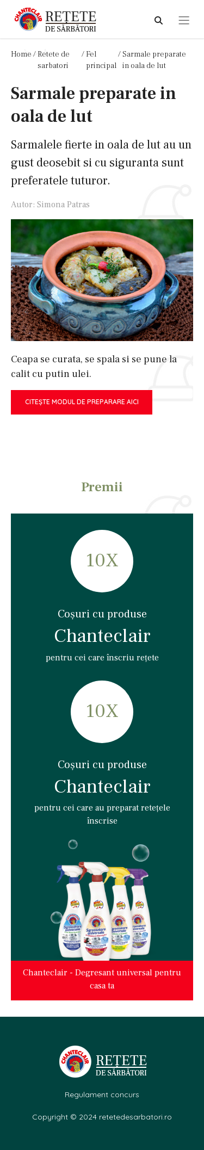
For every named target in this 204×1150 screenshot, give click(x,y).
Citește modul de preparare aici (82, 402)
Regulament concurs (102, 1094)
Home (21, 54)
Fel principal (101, 60)
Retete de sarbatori (54, 60)
